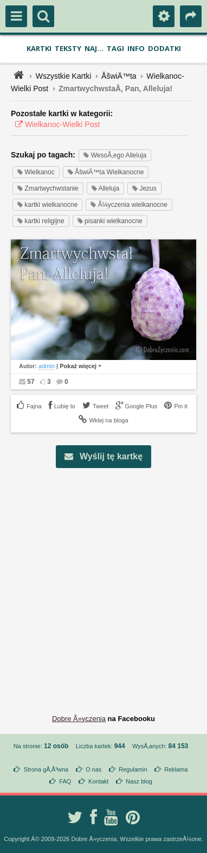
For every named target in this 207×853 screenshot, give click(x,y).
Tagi (115, 48)
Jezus (144, 188)
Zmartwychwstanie (48, 188)
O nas (93, 769)
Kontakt (98, 781)
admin (46, 366)
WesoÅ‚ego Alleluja (114, 155)
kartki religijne (40, 221)
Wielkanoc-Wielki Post (55, 124)
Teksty (68, 48)
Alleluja (105, 188)
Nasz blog (139, 781)
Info (136, 48)
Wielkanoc (36, 172)
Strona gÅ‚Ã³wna (46, 769)
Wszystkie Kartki (64, 76)
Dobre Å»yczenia (79, 719)
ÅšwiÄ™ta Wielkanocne (106, 172)
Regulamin (133, 769)
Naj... (94, 48)
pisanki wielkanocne (110, 221)
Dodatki (164, 48)
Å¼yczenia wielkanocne (128, 204)
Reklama (175, 769)
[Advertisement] (103, 582)
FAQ (65, 781)
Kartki (39, 48)
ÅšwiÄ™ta (119, 76)
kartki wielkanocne (47, 204)
